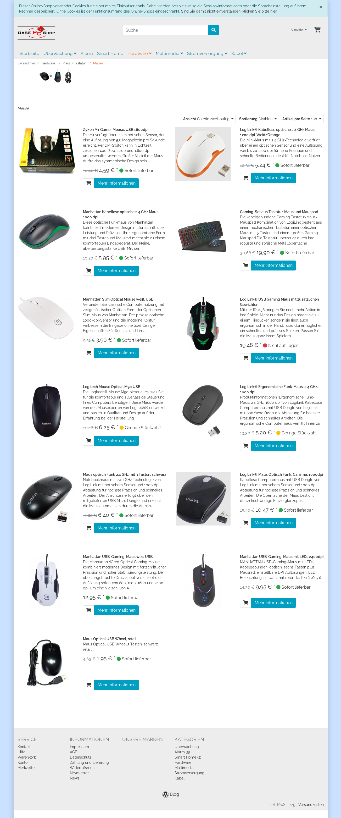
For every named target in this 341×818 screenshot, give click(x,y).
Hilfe (21, 752)
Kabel (239, 53)
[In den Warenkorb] (88, 183)
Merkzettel (27, 768)
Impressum (79, 747)
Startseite (29, 53)
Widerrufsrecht (83, 768)
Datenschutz (80, 757)
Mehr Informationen (117, 183)
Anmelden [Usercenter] (299, 29)
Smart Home (110, 53)
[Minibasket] (317, 30)
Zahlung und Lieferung (89, 762)
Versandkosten (311, 805)
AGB (73, 752)
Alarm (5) (182, 752)
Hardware (139, 53)
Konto (22, 762)
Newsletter (79, 773)
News (75, 778)
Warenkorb (27, 757)
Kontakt (24, 747)
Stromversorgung (207, 53)
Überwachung (59, 53)
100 (300, 119)
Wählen (256, 119)
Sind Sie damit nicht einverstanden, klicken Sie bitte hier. (229, 11)
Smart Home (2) (188, 757)
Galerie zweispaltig (207, 119)
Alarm (87, 53)
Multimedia (169, 53)
